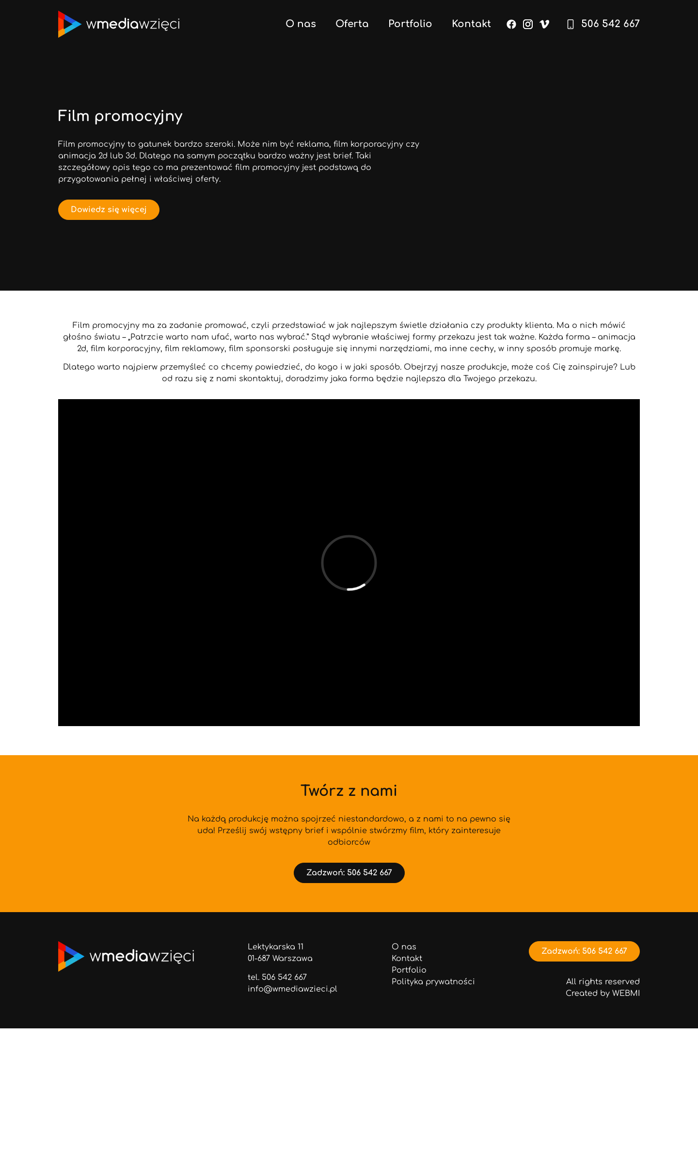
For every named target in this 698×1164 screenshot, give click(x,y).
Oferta (352, 24)
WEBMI (626, 993)
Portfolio (410, 24)
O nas (301, 24)
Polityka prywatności (433, 982)
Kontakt (471, 24)
